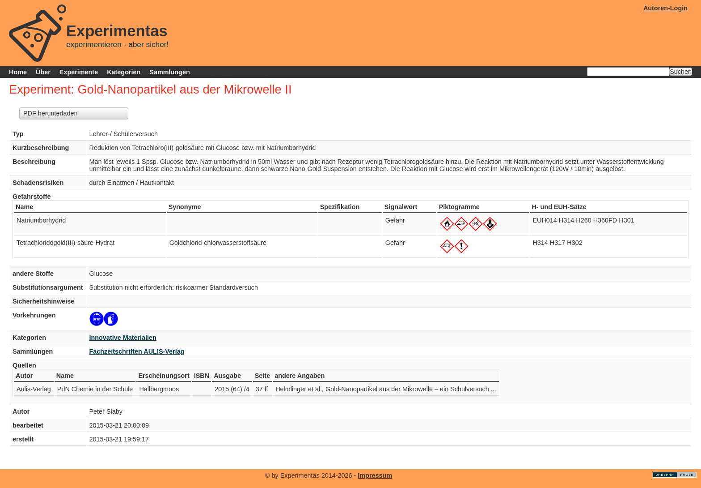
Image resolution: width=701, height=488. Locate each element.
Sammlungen (169, 72)
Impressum (375, 475)
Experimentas (117, 30)
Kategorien (123, 72)
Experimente (78, 72)
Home (18, 72)
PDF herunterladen (50, 113)
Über (43, 72)
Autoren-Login (665, 8)
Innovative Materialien (122, 337)
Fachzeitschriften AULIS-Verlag (137, 351)
